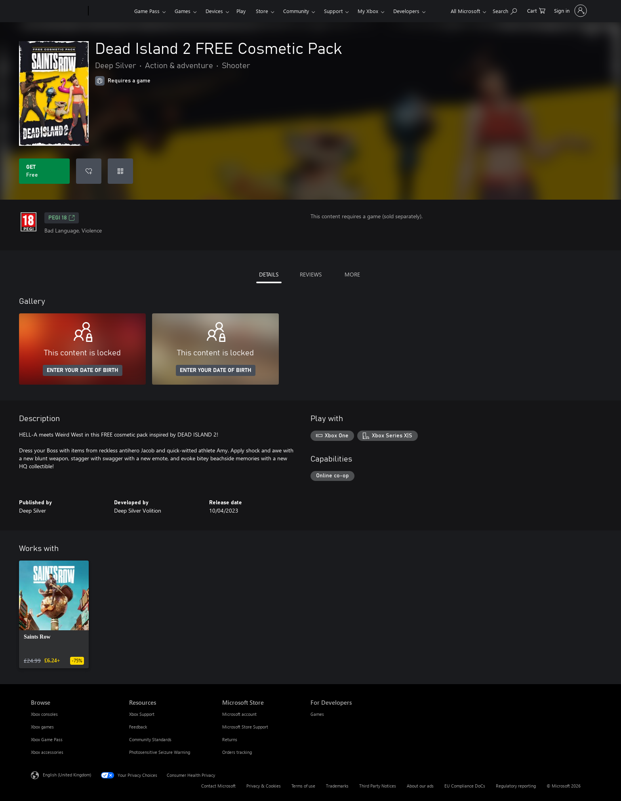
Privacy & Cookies (263, 785)
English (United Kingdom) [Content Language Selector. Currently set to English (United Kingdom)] (67, 774)
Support (333, 11)
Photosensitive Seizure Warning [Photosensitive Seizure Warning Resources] (159, 752)
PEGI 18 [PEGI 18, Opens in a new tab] (61, 218)
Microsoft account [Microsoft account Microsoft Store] (239, 714)
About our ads (420, 785)
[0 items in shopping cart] (536, 10)
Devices (214, 11)
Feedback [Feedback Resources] (138, 726)
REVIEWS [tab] (311, 274)
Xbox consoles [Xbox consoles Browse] (44, 714)
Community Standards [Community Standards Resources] (150, 739)
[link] (54, 614)
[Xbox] (110, 11)
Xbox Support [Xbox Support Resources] (141, 714)
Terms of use (303, 785)
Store (262, 11)
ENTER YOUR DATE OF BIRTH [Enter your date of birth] (82, 370)
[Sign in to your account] (569, 10)
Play (241, 11)
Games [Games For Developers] (317, 714)
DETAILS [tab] (268, 274)
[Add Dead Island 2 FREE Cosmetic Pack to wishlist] (88, 171)
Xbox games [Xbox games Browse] (42, 726)
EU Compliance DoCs (464, 785)
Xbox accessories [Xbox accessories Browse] (47, 752)
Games (182, 11)
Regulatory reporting (516, 785)
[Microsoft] (58, 11)
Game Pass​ (147, 11)
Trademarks (337, 785)
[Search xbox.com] (504, 10)
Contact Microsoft (218, 785)
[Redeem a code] (120, 171)
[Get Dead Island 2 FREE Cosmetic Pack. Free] (44, 171)
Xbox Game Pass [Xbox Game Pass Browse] (47, 739)
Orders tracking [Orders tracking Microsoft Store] (237, 752)
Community (296, 11)
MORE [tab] (352, 274)
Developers (406, 11)
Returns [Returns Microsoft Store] (229, 739)
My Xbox (368, 11)
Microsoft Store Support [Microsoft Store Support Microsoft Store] (245, 726)
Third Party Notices (377, 785)
